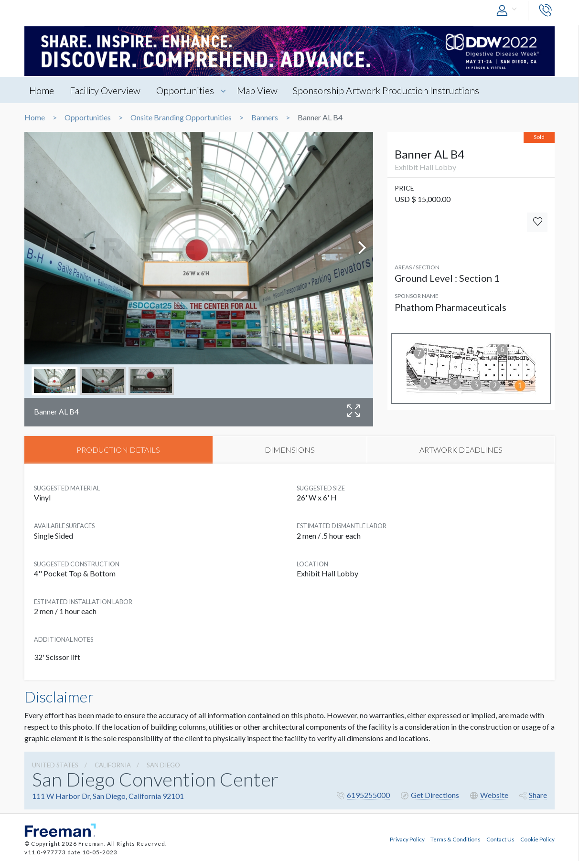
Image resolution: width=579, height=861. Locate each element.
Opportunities (185, 90)
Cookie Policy (537, 838)
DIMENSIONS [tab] (290, 449)
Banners (264, 117)
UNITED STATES (55, 765)
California (113, 765)
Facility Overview (105, 90)
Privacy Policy (407, 838)
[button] (508, 11)
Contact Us (500, 838)
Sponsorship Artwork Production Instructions (386, 90)
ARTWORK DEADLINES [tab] (461, 449)
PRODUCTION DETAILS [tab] (118, 449)
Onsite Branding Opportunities (181, 117)
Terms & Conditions (455, 838)
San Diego (163, 765)
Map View (257, 90)
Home (41, 90)
